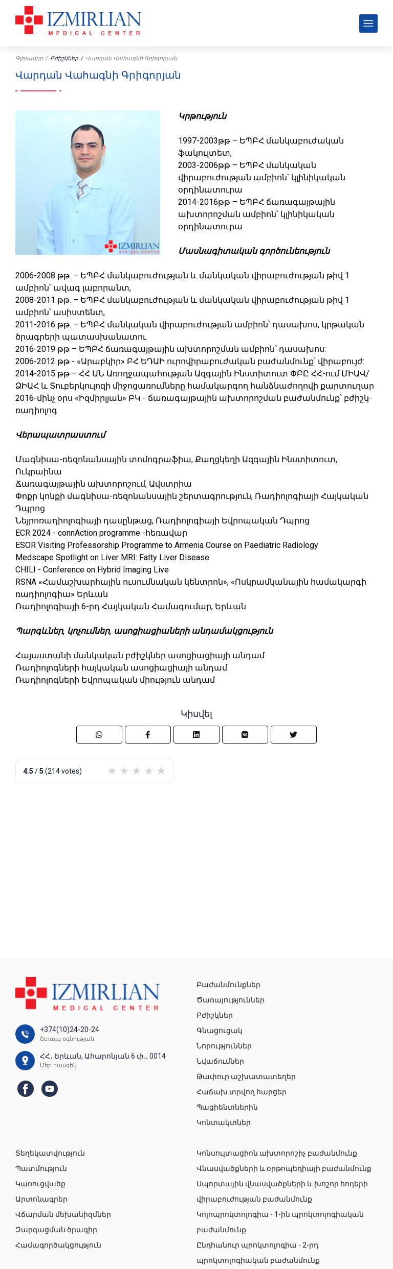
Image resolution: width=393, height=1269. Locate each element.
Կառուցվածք (40, 1184)
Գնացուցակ (219, 1030)
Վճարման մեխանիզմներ (63, 1214)
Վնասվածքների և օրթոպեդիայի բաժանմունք (284, 1168)
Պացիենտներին (227, 1107)
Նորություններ (224, 1046)
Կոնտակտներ (223, 1122)
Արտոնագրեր (41, 1199)
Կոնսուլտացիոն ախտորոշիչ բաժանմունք (276, 1153)
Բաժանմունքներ (228, 984)
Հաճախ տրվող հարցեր (241, 1092)
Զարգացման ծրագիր (56, 1230)
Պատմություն (41, 1168)
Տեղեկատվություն (50, 1153)
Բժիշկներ (64, 58)
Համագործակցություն (58, 1245)
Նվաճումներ (220, 1061)
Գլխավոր (29, 58)
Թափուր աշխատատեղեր (246, 1076)
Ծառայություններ (230, 1000)
